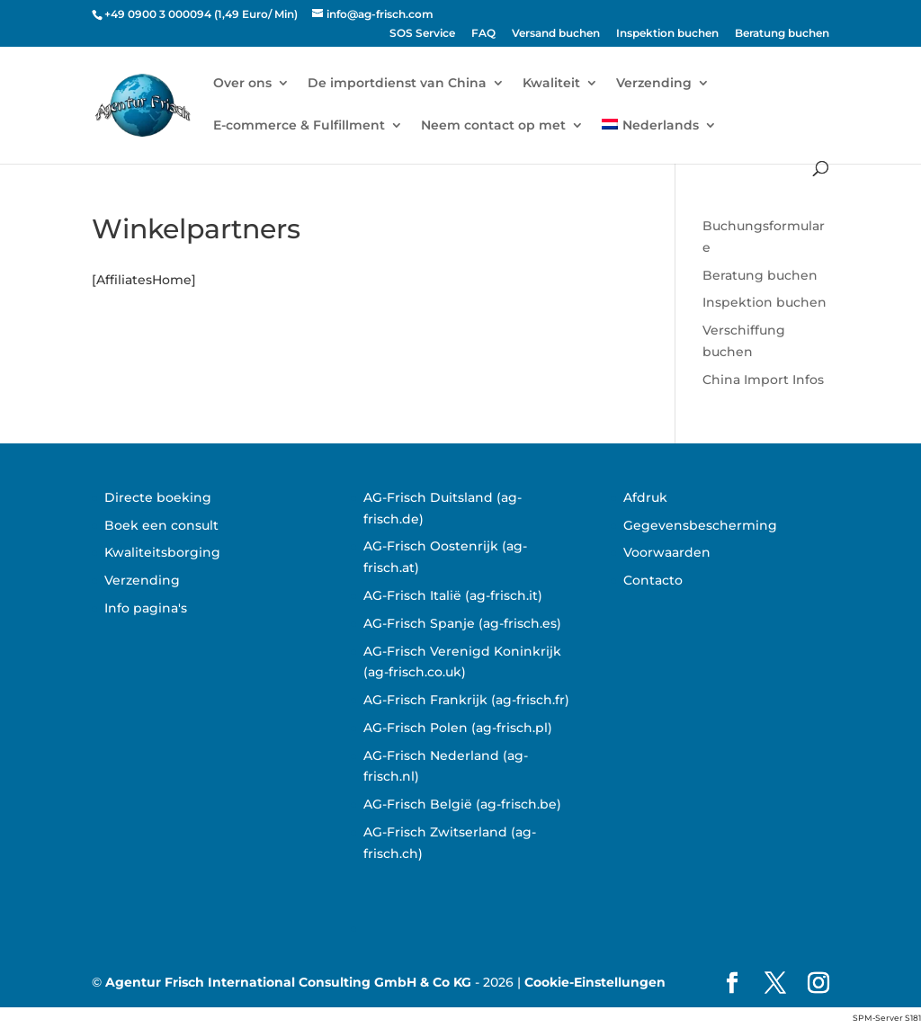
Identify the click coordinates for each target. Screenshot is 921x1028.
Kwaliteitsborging (162, 552)
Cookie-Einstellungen (595, 982)
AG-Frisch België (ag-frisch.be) (462, 804)
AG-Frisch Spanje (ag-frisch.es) (462, 623)
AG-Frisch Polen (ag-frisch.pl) (457, 728)
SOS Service (422, 34)
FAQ (483, 34)
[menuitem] (659, 140)
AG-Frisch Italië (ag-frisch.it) (452, 595)
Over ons (242, 83)
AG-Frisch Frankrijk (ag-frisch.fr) (466, 700)
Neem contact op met (493, 126)
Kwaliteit (551, 83)
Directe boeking (157, 497)
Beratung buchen (782, 34)
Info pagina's (145, 608)
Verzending (654, 83)
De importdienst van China (397, 83)
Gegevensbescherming (700, 525)
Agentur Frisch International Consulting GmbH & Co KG (288, 982)
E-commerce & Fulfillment (299, 126)
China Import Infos (763, 379)
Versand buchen (556, 34)
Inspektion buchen (667, 34)
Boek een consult (161, 525)
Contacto (653, 580)
